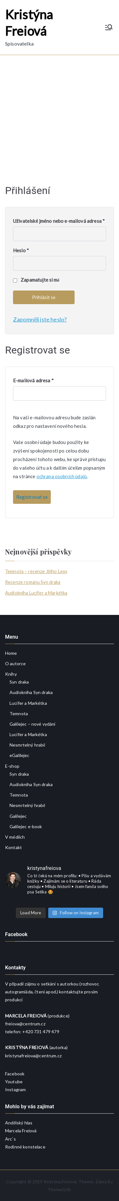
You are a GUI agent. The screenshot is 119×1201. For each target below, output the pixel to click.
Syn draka (19, 682)
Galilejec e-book (26, 826)
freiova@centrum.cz (25, 1023)
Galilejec (18, 816)
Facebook (14, 1073)
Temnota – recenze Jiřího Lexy (36, 571)
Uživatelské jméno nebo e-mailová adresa (59, 221)
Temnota (19, 713)
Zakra (101, 1181)
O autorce (15, 663)
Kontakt (13, 847)
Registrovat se (32, 497)
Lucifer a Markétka (28, 703)
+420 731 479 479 (40, 1031)
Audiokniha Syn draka (31, 692)
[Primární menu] (109, 27)
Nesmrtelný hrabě (27, 744)
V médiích (15, 837)
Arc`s (10, 1139)
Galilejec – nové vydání (32, 724)
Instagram (15, 1089)
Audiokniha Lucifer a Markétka (36, 593)
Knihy (11, 674)
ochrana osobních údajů (61, 476)
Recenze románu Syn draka (33, 582)
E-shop (12, 766)
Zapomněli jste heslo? (40, 319)
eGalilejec (20, 755)
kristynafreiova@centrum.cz (33, 1055)
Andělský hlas (18, 1122)
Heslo (21, 250)
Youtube (14, 1081)
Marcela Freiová (20, 1130)
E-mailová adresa (33, 380)
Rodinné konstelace (25, 1146)
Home (11, 653)
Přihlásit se (44, 297)
